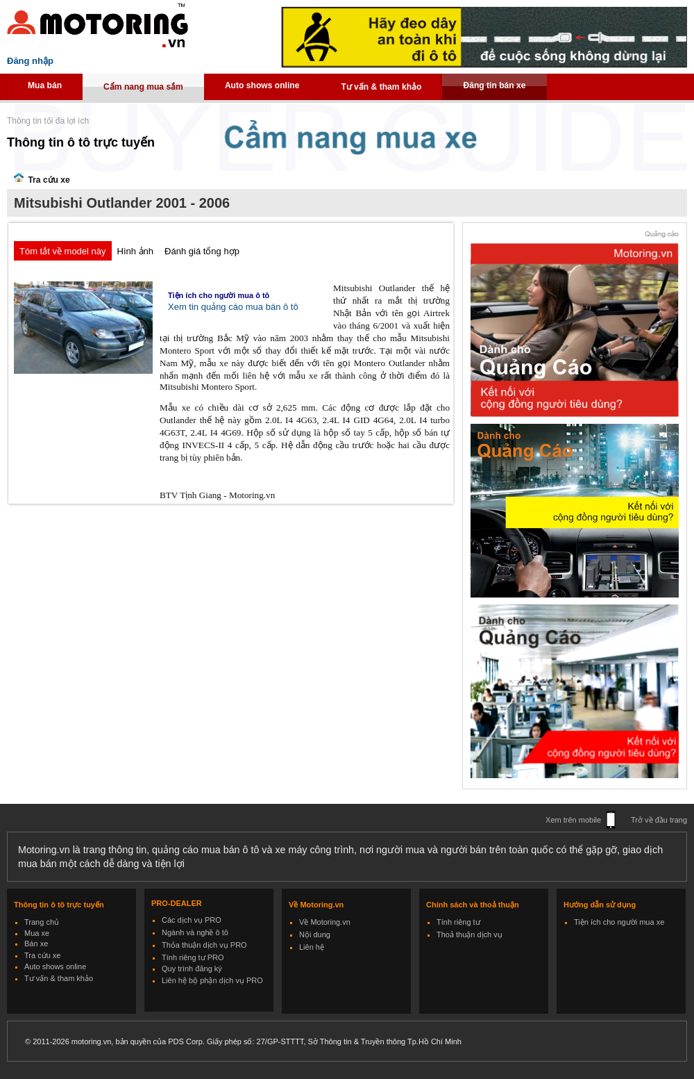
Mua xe (36, 933)
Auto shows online (262, 85)
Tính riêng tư (458, 922)
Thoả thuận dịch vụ (469, 934)
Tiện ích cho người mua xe (619, 922)
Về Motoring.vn (324, 922)
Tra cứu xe (42, 955)
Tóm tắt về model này (62, 251)
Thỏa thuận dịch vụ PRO (204, 945)
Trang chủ (41, 922)
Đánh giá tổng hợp (201, 251)
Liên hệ (311, 947)
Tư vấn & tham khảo (381, 87)
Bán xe (36, 943)
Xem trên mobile (573, 820)
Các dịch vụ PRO (191, 920)
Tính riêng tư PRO (193, 957)
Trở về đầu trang (659, 820)
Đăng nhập (30, 61)
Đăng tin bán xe (494, 85)
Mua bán (45, 85)
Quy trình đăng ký (192, 968)
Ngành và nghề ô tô (195, 932)
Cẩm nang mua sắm (143, 87)
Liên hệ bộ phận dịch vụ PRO (212, 980)
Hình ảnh (135, 251)
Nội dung (314, 934)
